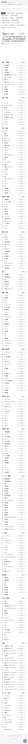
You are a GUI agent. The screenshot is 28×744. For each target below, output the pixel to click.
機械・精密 (19, 17)
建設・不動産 (10, 13)
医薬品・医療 (14, 15)
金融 (4, 27)
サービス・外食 (12, 27)
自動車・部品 (5, 22)
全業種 (3, 13)
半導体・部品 (15, 20)
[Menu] (25, 741)
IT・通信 (5, 25)
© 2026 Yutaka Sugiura (14, 738)
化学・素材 (5, 15)
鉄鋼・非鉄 (5, 17)
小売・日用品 (20, 25)
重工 (12, 17)
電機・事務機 (5, 20)
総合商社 (12, 25)
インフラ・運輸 (16, 22)
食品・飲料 (20, 13)
